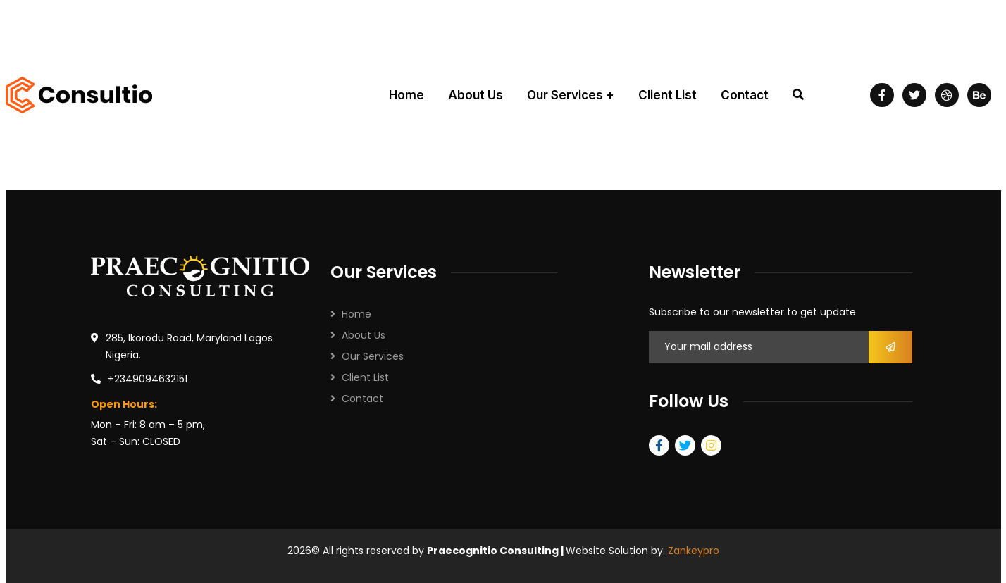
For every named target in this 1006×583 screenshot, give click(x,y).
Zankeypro (693, 551)
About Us (363, 335)
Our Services (373, 356)
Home (356, 314)
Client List (365, 377)
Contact (362, 398)
